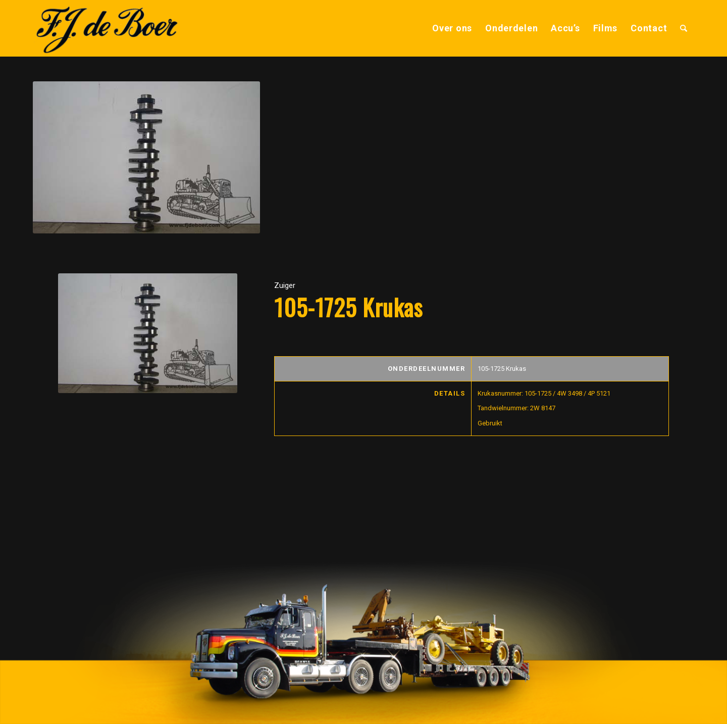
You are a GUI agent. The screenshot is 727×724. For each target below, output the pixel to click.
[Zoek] (683, 28)
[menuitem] (452, 28)
